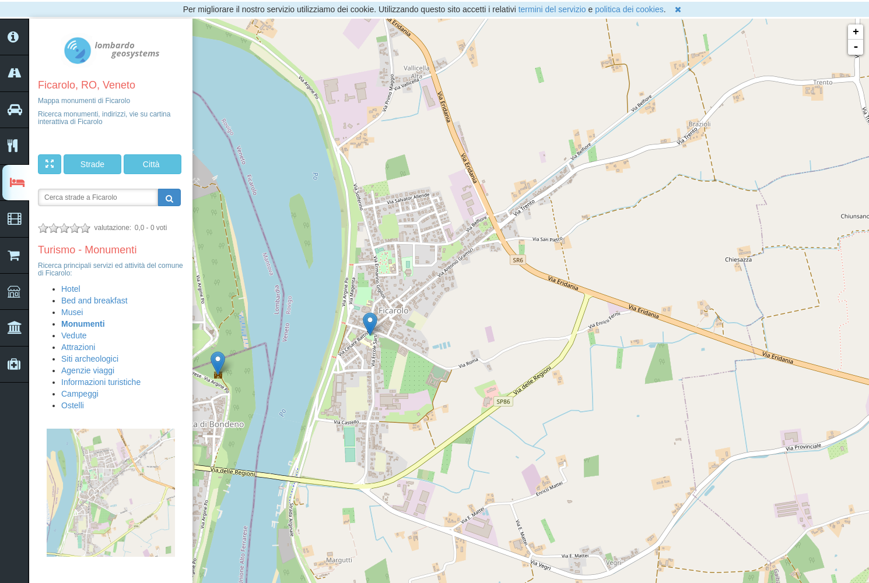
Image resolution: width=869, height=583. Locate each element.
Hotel (70, 289)
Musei (72, 312)
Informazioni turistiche (101, 382)
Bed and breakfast (94, 300)
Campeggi (80, 393)
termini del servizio (552, 9)
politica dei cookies (629, 9)
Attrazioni (78, 347)
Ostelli (72, 405)
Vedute (74, 335)
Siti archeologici (89, 358)
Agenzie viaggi (87, 370)
